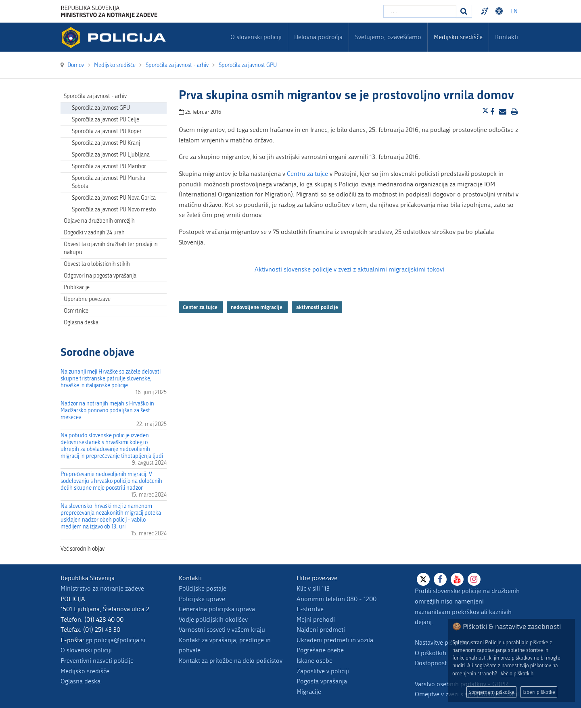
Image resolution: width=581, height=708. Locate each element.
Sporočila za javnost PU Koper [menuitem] (107, 131)
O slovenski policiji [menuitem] (256, 37)
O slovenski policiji (86, 650)
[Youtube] (457, 579)
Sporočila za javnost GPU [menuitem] (101, 107)
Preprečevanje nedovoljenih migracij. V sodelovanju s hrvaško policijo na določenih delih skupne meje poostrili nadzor (111, 481)
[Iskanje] (464, 11)
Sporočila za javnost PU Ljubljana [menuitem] (111, 154)
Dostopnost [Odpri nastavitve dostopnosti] (500, 11)
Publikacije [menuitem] (77, 287)
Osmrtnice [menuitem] (76, 310)
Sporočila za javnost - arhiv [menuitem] (95, 96)
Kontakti (506, 37)
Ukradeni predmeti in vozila (335, 640)
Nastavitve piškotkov (443, 642)
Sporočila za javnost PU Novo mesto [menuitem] (114, 209)
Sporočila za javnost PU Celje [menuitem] (105, 119)
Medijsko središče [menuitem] (458, 37)
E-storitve (310, 609)
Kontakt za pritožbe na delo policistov (230, 660)
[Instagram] (474, 579)
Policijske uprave (202, 599)
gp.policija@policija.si (115, 640)
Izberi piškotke (538, 692)
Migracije (309, 691)
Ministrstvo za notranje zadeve (102, 588)
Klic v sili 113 (313, 588)
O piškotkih (430, 653)
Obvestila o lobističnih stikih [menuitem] (97, 264)
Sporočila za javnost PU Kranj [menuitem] (106, 143)
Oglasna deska (81, 322)
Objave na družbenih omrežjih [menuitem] (99, 220)
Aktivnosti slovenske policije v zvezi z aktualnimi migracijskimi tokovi (349, 269)
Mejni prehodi (316, 619)
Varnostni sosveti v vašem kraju (222, 629)
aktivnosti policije (317, 307)
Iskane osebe (314, 660)
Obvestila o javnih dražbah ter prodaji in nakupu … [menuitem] (111, 248)
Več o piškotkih (517, 673)
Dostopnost (431, 663)
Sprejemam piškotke (491, 692)
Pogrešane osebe (320, 650)
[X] (423, 579)
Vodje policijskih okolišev (213, 619)
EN (514, 11)
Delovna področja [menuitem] (318, 37)
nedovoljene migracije (257, 307)
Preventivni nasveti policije (97, 660)
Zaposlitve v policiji (323, 671)
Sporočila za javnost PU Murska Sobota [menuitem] (108, 182)
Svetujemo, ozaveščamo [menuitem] (388, 37)
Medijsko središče (85, 671)
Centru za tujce (307, 174)
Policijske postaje (202, 588)
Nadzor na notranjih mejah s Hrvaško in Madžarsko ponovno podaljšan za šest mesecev (107, 410)
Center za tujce (201, 307)
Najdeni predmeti (321, 629)
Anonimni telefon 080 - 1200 (336, 599)
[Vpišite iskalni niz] (419, 11)
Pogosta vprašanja (322, 681)
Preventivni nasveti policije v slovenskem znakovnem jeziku (486, 11)
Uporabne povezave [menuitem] (87, 299)
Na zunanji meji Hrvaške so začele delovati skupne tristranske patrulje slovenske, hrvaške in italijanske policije (111, 378)
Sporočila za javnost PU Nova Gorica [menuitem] (114, 197)
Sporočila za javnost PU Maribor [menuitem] (109, 166)
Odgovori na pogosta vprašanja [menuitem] (100, 275)
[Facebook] (440, 579)
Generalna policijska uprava (217, 609)
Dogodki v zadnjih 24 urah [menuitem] (94, 232)
